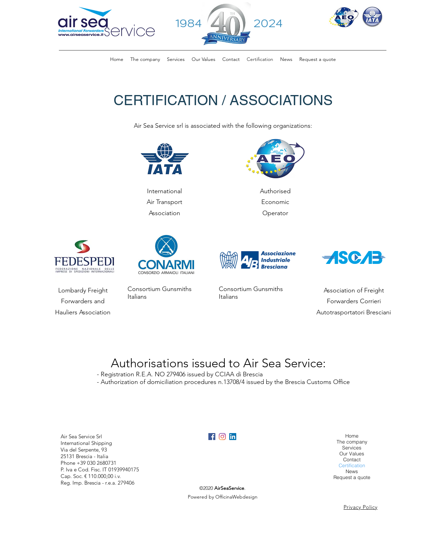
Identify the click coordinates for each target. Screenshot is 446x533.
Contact (352, 460)
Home (352, 436)
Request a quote (351, 477)
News (352, 472)
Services (351, 448)
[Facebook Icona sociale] (211, 436)
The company (352, 442)
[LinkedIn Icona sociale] (232, 436)
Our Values (351, 454)
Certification (352, 466)
